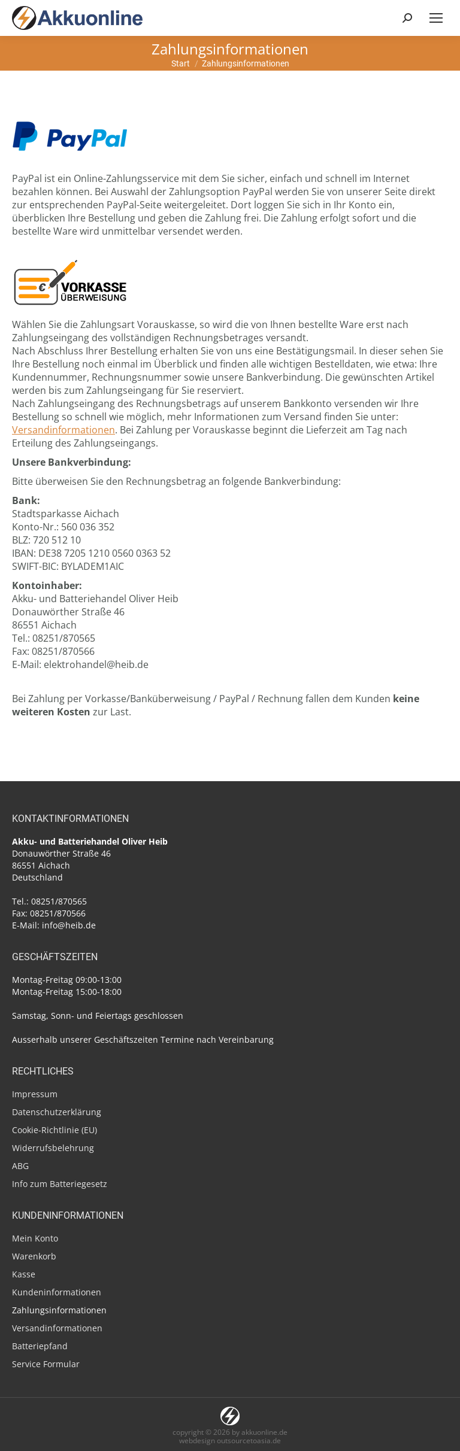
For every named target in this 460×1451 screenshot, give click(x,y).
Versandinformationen (63, 429)
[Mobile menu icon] (436, 18)
